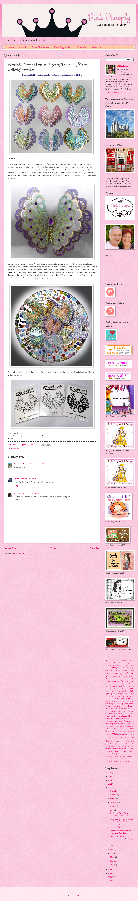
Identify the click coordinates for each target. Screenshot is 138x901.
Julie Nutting (117, 694)
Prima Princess (114, 713)
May (112, 850)
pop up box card (111, 751)
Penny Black (113, 711)
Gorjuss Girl (115, 684)
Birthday (113, 668)
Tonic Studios (119, 726)
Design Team (110, 676)
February (113, 861)
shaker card (121, 754)
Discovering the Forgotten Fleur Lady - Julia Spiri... (121, 826)
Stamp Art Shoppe (116, 721)
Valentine (130, 726)
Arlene (16, 479)
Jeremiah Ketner (123, 691)
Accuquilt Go (112, 660)
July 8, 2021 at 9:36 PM (30, 493)
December (114, 791)
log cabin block (116, 746)
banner (120, 731)
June (112, 846)
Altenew (124, 660)
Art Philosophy (110, 665)
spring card (121, 756)
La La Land (120, 696)
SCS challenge (120, 716)
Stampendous (129, 721)
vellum (123, 759)
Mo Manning (118, 704)
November (114, 795)
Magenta (107, 701)
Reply (16, 471)
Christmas (125, 670)
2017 (110, 881)
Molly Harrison (129, 704)
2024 (110, 776)
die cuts (16, 448)
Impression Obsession (121, 689)
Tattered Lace (129, 724)
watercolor (130, 759)
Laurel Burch (129, 696)
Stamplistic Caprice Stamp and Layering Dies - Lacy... (121, 832)
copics (118, 737)
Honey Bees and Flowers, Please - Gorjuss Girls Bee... (121, 820)
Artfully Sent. (121, 665)
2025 (110, 773)
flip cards (130, 741)
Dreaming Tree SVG (125, 679)
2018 (110, 877)
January (113, 865)
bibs (125, 731)
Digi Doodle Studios (126, 676)
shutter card (130, 754)
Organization (114, 708)
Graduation (125, 684)
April (112, 853)
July (112, 810)
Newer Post (10, 548)
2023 (110, 780)
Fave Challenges (40, 47)
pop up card (121, 751)
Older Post (95, 548)
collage (131, 734)
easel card (123, 741)
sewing (114, 754)
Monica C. (18, 493)
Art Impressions (129, 663)
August (113, 806)
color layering (109, 738)
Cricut (130, 673)
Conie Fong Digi (120, 674)
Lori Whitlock (127, 698)
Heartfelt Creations (126, 686)
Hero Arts (109, 689)
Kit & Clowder (128, 694)
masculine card (128, 749)
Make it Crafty (116, 701)
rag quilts (108, 754)
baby (132, 729)
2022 (110, 784)
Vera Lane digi (111, 729)
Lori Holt (117, 699)
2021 (110, 788)
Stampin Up (109, 724)
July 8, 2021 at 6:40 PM (28, 479)
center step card (123, 734)
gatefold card (109, 744)
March (112, 857)
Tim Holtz (109, 726)
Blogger (80, 896)
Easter (107, 681)
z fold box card (116, 761)
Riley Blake (109, 716)
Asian (128, 665)
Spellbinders (119, 718)
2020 (110, 869)
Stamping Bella (118, 724)
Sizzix (112, 719)
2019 (110, 873)
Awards (23, 47)
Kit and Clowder (110, 696)
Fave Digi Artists (63, 47)
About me (96, 47)
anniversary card (123, 729)
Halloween (114, 686)
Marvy (125, 701)
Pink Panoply (124, 66)
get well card (119, 744)
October (113, 799)
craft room (126, 738)
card (114, 734)
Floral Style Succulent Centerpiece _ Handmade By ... (121, 839)
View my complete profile (114, 92)
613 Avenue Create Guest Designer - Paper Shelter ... (120, 814)
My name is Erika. (21, 464)
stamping (130, 756)
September (114, 802)
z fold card (125, 761)
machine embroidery (113, 749)
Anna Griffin (118, 663)
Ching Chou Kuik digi (126, 668)
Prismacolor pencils (127, 713)
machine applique (127, 746)
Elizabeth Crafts (117, 681)
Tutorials (81, 47)
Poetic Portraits (122, 711)
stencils (107, 759)
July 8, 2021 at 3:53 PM (37, 464)
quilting (130, 751)
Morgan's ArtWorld (112, 706)
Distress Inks (110, 679)
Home (11, 47)
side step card (110, 756)
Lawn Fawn (109, 699)
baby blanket (110, 731)
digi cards (115, 741)
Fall (125, 681)
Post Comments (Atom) (22, 554)
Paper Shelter (124, 708)
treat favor (115, 759)
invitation (127, 744)
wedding (108, 761)
